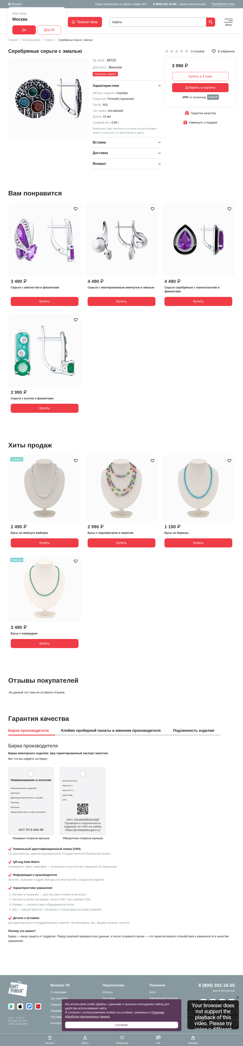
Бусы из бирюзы (176, 532)
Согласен (121, 1025)
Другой (49, 30)
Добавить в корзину (200, 87)
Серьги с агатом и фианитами (32, 398)
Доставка (109, 998)
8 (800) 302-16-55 (164, 4)
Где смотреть (59, 998)
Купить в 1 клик (200, 76)
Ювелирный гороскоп (163, 998)
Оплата (108, 992)
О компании (58, 992)
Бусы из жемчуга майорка (29, 532)
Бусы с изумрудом (24, 633)
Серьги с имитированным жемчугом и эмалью (121, 287)
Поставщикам (59, 1017)
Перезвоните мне (223, 4)
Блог (152, 992)
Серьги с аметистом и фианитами (35, 287)
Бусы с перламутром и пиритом (110, 532)
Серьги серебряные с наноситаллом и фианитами (192, 289)
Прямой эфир (85, 22)
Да (24, 30)
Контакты (56, 1023)
